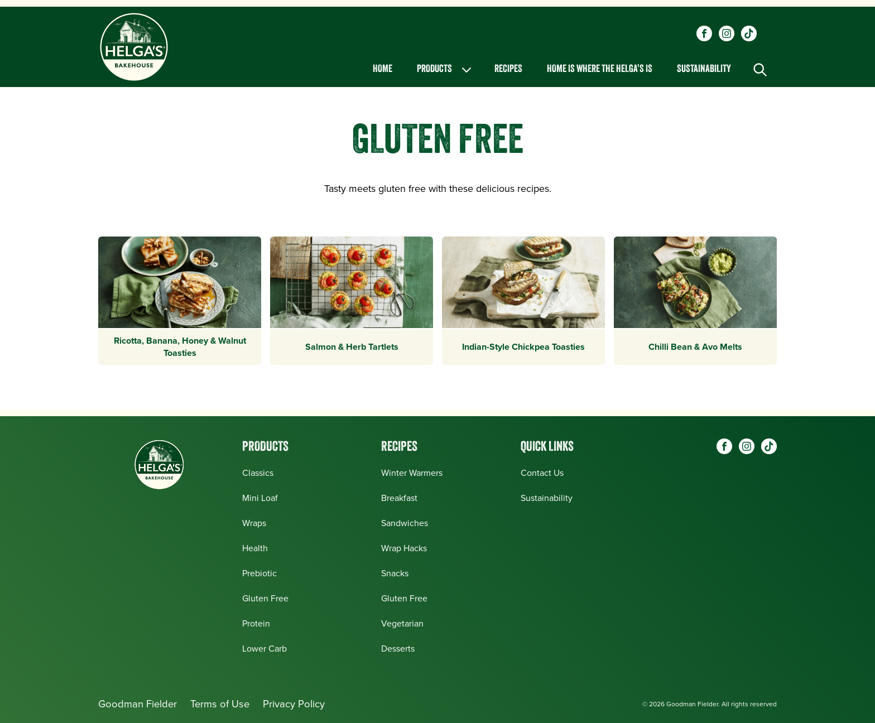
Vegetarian (402, 623)
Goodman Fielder (137, 703)
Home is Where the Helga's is (599, 69)
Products (445, 69)
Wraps (254, 523)
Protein (256, 623)
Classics (257, 472)
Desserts (398, 648)
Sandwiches (404, 523)
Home (382, 69)
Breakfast (399, 497)
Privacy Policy (294, 703)
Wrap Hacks (404, 548)
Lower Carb (264, 648)
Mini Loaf (260, 497)
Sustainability (704, 69)
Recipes (508, 69)
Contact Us (542, 472)
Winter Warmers (412, 472)
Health (255, 548)
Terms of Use (219, 703)
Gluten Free (265, 598)
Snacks (394, 573)
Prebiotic (259, 573)
